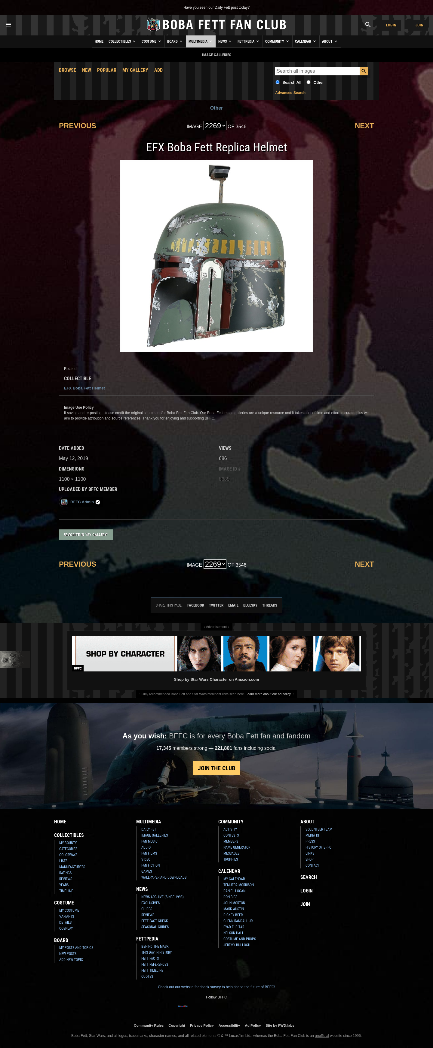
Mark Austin (233, 909)
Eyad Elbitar (233, 927)
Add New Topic (71, 960)
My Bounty (68, 843)
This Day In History (156, 952)
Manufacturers (72, 867)
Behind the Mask (155, 946)
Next (364, 126)
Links (310, 853)
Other (318, 82)
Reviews (65, 879)
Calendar (306, 41)
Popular (106, 70)
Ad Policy (253, 1025)
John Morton (234, 903)
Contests (231, 835)
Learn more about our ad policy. (268, 694)
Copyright (176, 1025)
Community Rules (149, 1025)
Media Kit (313, 835)
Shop (310, 859)
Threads (269, 605)
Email (233, 605)
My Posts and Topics (76, 948)
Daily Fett (149, 829)
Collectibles (123, 41)
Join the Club (216, 768)
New (86, 70)
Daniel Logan (234, 891)
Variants (66, 916)
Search (308, 877)
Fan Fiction (150, 865)
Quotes (147, 976)
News (225, 41)
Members (230, 841)
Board (175, 41)
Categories (68, 849)
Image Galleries (154, 835)
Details (65, 922)
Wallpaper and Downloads (163, 877)
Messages (231, 853)
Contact (313, 865)
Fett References (154, 964)
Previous (77, 126)
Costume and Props (239, 939)
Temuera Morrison (238, 885)
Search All (291, 82)
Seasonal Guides (155, 927)
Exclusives (150, 903)
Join (419, 25)
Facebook (195, 605)
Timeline (66, 891)
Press (310, 841)
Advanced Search (290, 93)
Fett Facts (150, 958)
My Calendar (234, 879)
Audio (146, 847)
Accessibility (229, 1025)
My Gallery (135, 70)
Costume (152, 41)
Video (145, 859)
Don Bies (230, 897)
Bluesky (250, 605)
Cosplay (66, 928)
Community (277, 41)
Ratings (65, 873)
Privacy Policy (202, 1025)
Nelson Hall (233, 933)
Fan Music (149, 841)
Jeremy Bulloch (236, 945)
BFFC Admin (80, 502)
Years (64, 885)
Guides (146, 909)
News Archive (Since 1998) (162, 897)
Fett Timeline (152, 970)
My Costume (69, 910)
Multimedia (201, 41)
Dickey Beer (233, 915)
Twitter (216, 605)
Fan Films (149, 853)
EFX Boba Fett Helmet (84, 388)
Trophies (230, 859)
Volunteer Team (319, 829)
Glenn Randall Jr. (238, 921)
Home (99, 41)
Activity (230, 829)
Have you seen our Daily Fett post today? (216, 7)
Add (158, 70)
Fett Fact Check (154, 921)
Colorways (68, 855)
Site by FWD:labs (280, 1025)
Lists (63, 861)
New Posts (67, 954)
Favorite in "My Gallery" (86, 534)
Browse (67, 70)
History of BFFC (318, 847)
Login (391, 25)
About (330, 41)
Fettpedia (249, 41)
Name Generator (236, 847)
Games (146, 871)
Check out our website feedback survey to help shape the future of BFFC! (216, 987)
